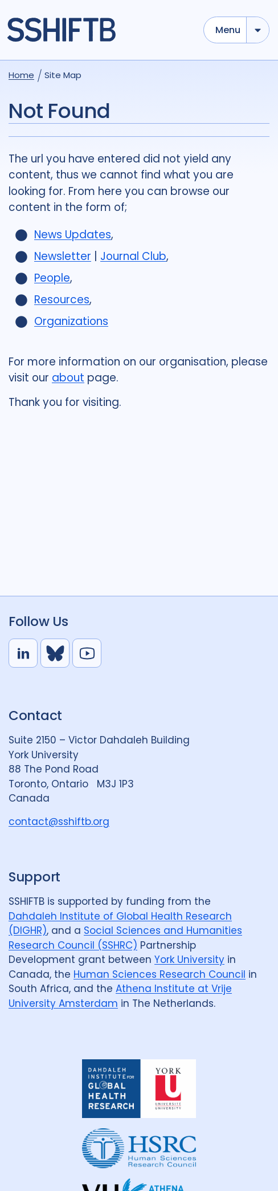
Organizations (71, 321)
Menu (227, 29)
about (68, 377)
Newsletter (62, 256)
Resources (61, 299)
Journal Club (133, 256)
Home (21, 75)
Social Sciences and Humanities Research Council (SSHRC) (125, 938)
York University (189, 959)
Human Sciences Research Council (159, 974)
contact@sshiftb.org (59, 821)
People (52, 278)
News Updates (72, 234)
